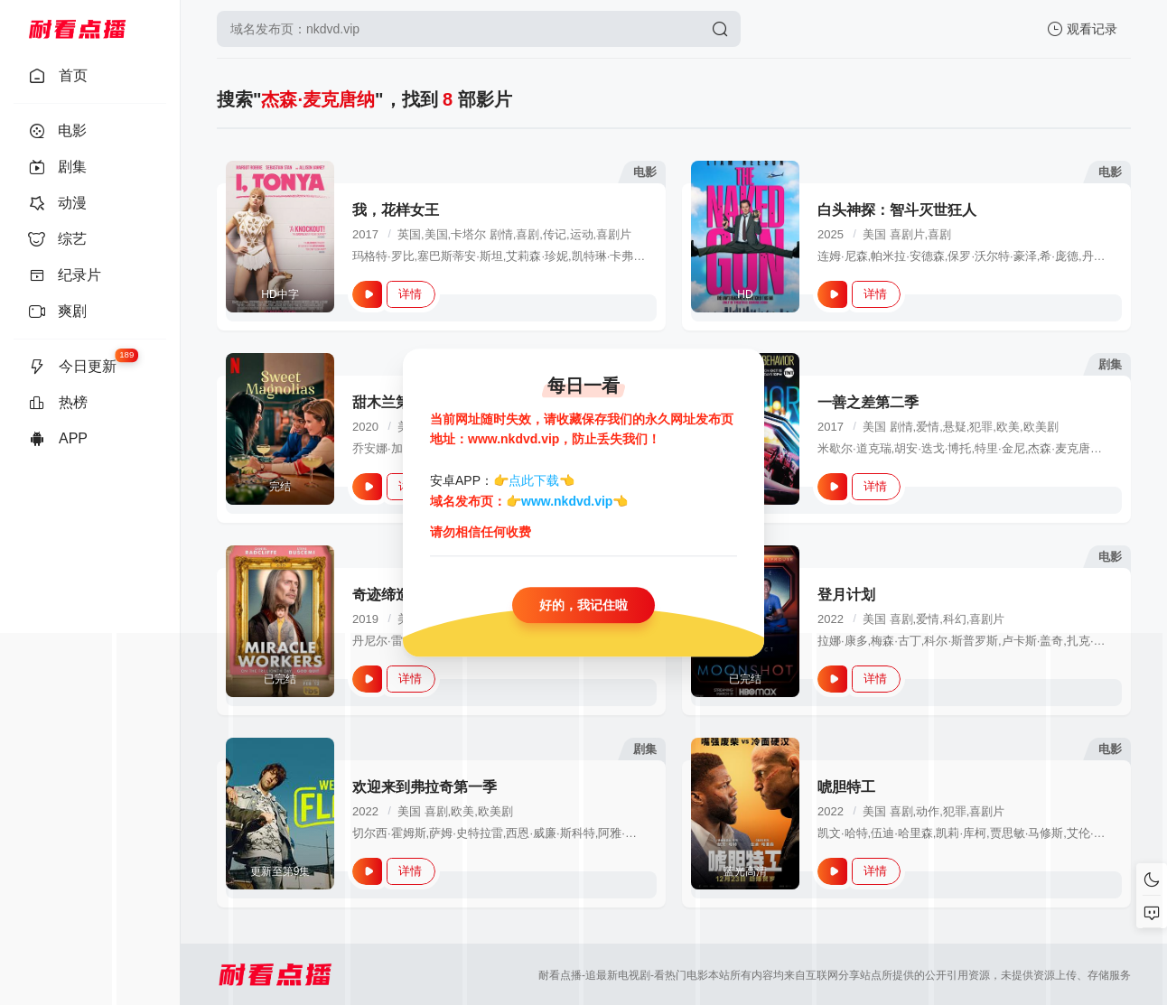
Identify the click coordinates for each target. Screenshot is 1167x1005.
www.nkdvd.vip (566, 501)
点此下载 (534, 481)
